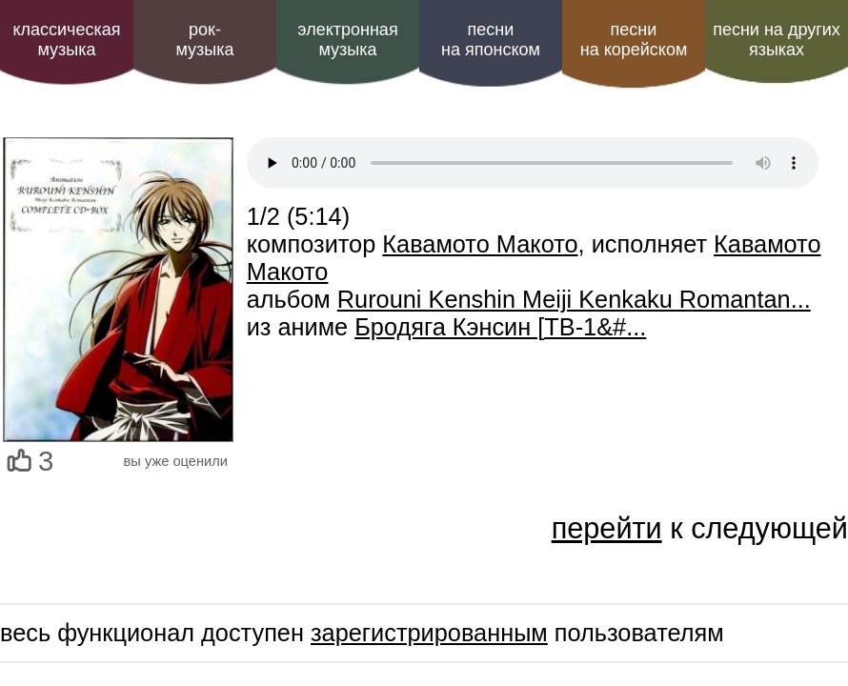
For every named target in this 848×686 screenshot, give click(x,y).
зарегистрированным (429, 632)
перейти (607, 528)
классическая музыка (66, 39)
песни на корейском (634, 39)
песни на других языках (776, 39)
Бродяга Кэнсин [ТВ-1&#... (500, 326)
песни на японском (490, 39)
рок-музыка (204, 39)
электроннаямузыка (347, 39)
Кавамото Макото (479, 244)
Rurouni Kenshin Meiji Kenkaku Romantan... (574, 299)
